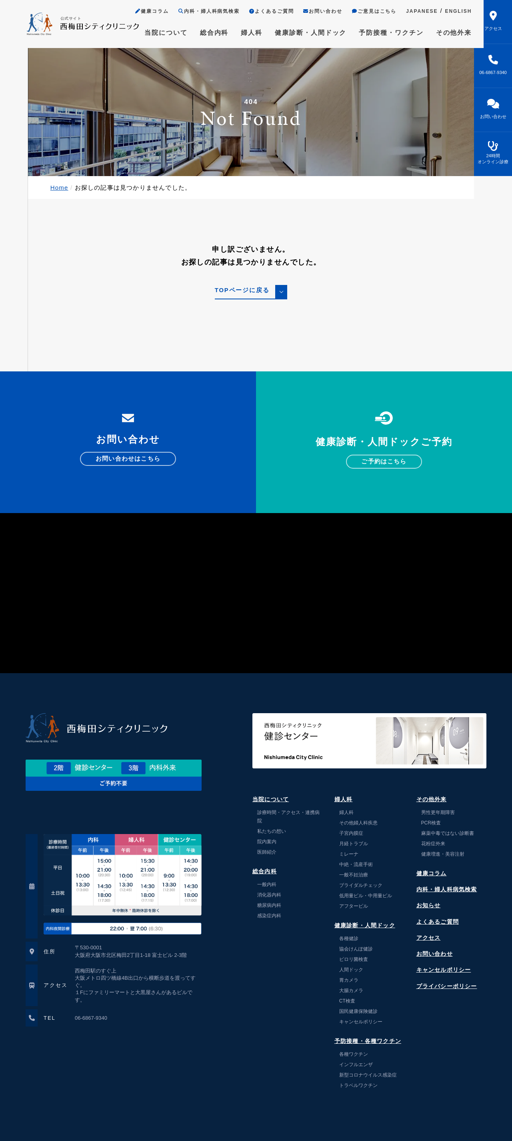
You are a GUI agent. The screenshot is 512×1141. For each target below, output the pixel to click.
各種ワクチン (353, 1054)
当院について (155, 33)
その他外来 (444, 33)
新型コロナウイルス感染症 (368, 1075)
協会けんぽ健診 (356, 949)
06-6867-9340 (91, 1018)
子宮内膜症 (351, 833)
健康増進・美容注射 (442, 854)
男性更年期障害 (438, 812)
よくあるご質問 (261, 11)
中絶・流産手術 (358, 864)
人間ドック (351, 970)
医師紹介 (266, 852)
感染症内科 (269, 915)
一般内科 (266, 884)
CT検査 (347, 1001)
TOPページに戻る (242, 290)
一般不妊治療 (353, 875)
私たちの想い (271, 831)
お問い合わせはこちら (128, 458)
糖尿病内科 (269, 905)
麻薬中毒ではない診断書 (447, 833)
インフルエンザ (356, 1064)
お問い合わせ (312, 11)
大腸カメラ (351, 990)
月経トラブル (353, 843)
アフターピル (353, 906)
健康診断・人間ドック (301, 33)
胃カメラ (348, 980)
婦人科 (241, 33)
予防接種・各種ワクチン (367, 1041)
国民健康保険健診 (358, 1011)
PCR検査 (431, 823)
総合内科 (204, 33)
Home (59, 187)
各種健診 (348, 938)
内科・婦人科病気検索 (198, 11)
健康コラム (141, 11)
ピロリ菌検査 (353, 959)
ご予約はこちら (383, 461)
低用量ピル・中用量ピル (365, 895)
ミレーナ (348, 854)
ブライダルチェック (360, 885)
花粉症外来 (433, 843)
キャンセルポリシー (360, 1022)
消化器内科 (269, 895)
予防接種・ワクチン (381, 33)
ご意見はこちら (364, 11)
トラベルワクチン (358, 1085)
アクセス (428, 938)
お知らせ (428, 905)
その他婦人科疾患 (358, 823)
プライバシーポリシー (446, 986)
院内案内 (266, 841)
